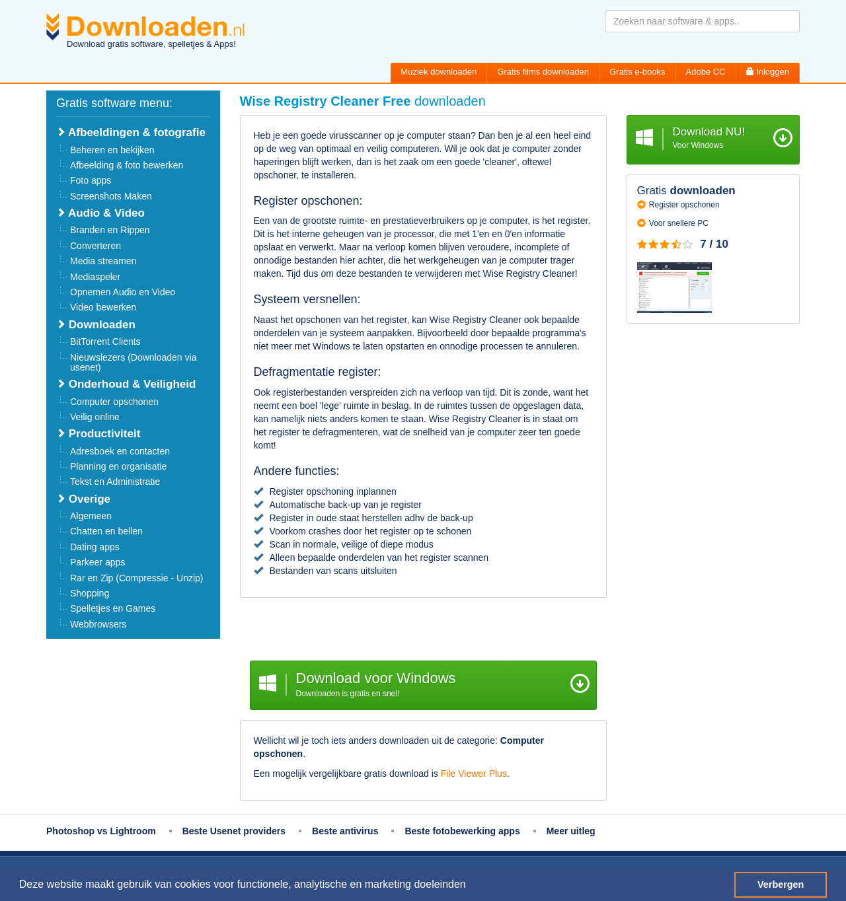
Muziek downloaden (439, 72)
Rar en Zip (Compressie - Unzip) (137, 578)
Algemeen (91, 516)
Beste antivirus (345, 831)
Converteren (95, 245)
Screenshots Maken (111, 196)
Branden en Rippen (110, 230)
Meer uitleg (571, 831)
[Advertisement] (423, 631)
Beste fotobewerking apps (461, 831)
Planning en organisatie (118, 466)
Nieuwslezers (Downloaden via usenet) (133, 362)
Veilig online (95, 417)
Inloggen (768, 72)
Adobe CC (706, 72)
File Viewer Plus (474, 773)
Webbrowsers (98, 624)
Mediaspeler (95, 276)
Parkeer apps (97, 562)
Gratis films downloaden (543, 72)
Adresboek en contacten (120, 451)
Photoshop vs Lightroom (101, 831)
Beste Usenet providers (234, 831)
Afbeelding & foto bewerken (126, 165)
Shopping (89, 593)
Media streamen (103, 261)
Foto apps (90, 180)
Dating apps (95, 547)
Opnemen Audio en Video (122, 292)
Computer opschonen (114, 401)
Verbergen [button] (780, 884)
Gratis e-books (637, 72)
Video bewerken (103, 307)
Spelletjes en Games (112, 608)
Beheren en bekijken (112, 150)
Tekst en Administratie (115, 481)
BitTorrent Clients (105, 341)
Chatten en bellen (106, 531)
